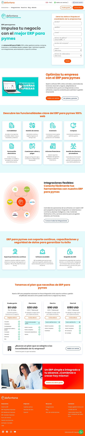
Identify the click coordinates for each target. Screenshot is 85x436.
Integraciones (50, 407)
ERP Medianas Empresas (8, 412)
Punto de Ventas (6, 417)
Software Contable (6, 423)
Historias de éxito (28, 409)
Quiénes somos (28, 407)
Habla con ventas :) (61, 2)
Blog (47, 409)
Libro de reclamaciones (52, 412)
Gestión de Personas (7, 420)
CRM (2, 425)
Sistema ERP (4, 407)
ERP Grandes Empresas (7, 415)
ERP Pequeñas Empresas (8, 409)
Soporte (26, 412)
